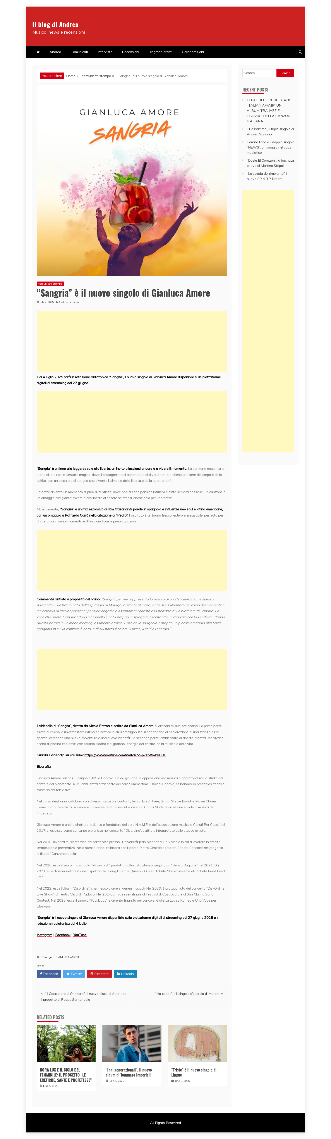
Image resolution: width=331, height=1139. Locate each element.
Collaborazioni (193, 52)
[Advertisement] (132, 341)
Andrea (55, 52)
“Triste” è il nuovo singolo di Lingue (193, 1072)
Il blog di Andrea (65, 23)
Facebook (49, 974)
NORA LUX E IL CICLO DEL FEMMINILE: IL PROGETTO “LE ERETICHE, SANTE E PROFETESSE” (66, 1075)
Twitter (74, 974)
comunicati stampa (50, 283)
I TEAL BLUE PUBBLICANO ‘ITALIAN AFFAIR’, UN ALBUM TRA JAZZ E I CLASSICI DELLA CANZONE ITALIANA (270, 110)
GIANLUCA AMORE (68, 957)
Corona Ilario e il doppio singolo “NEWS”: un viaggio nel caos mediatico (270, 147)
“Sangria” (48, 957)
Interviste (105, 52)
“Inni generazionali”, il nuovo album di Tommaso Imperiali (129, 1072)
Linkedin (125, 974)
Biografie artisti (160, 52)
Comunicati (79, 52)
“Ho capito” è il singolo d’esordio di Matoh (187, 993)
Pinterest (100, 974)
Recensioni (130, 52)
